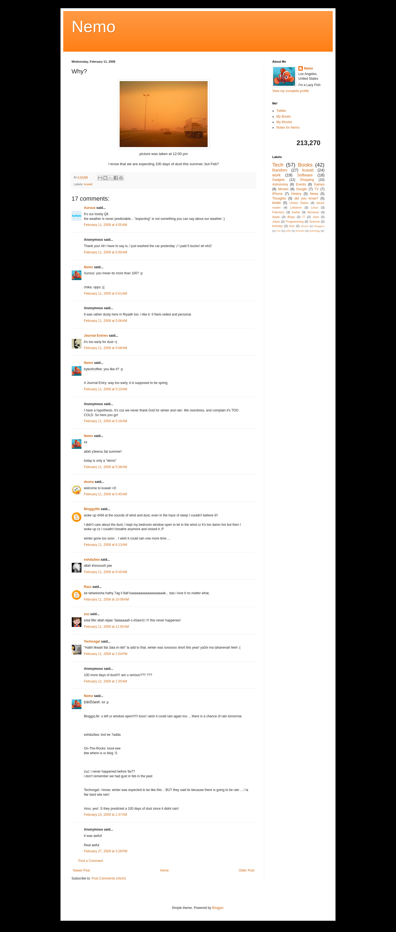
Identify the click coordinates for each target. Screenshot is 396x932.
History (296, 194)
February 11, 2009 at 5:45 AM (105, 494)
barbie (296, 212)
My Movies (284, 122)
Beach (304, 226)
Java (316, 217)
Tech (278, 165)
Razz (87, 587)
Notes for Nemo (287, 127)
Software (305, 175)
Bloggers (319, 226)
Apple (276, 217)
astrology (314, 230)
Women (300, 230)
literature (313, 212)
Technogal (92, 641)
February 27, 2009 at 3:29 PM (105, 851)
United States (299, 202)
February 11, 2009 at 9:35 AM (105, 572)
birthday (277, 226)
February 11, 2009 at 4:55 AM (105, 225)
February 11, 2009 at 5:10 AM (105, 389)
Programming (295, 221)
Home (164, 870)
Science (314, 221)
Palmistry (278, 212)
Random (279, 170)
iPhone (277, 194)
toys (292, 226)
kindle (276, 203)
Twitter (281, 111)
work (276, 175)
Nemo (94, 26)
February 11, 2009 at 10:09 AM (106, 599)
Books (305, 165)
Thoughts (279, 198)
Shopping (307, 180)
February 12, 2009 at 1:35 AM (105, 681)
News (314, 194)
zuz (86, 614)
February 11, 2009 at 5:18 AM (105, 421)
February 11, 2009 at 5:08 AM (105, 348)
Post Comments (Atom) (109, 878)
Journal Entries (96, 336)
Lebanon (296, 207)
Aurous (89, 208)
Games (319, 184)
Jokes (276, 221)
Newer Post (81, 870)
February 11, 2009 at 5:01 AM (105, 293)
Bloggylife (92, 509)
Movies (283, 189)
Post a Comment (90, 861)
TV (316, 189)
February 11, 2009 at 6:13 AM (105, 545)
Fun (278, 230)
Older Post (246, 870)
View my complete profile (290, 91)
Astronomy (280, 184)
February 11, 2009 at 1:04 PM (105, 654)
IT (303, 217)
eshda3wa (92, 560)
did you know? (306, 198)
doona (89, 482)
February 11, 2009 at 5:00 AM (105, 252)
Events (301, 184)
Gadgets (278, 180)
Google (301, 189)
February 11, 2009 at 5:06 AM (105, 321)
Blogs (291, 217)
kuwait (88, 184)
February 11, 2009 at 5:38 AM (105, 467)
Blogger (217, 908)
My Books (283, 116)
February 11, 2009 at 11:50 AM (106, 627)
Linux (314, 207)
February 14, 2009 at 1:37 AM (105, 815)
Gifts (288, 230)
